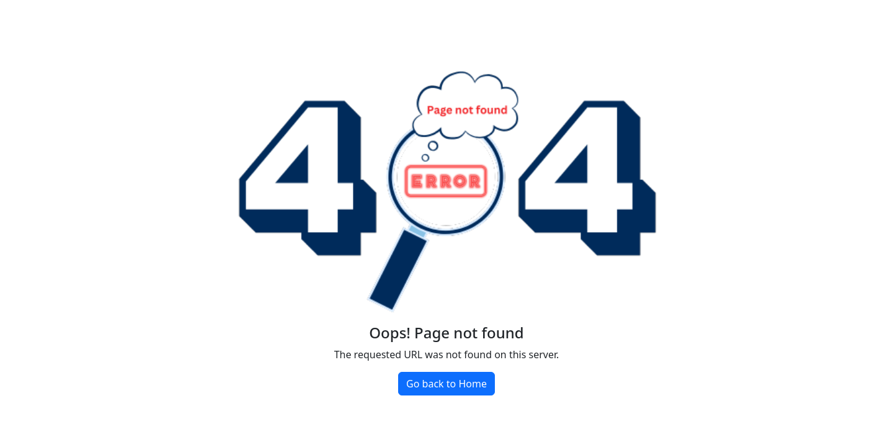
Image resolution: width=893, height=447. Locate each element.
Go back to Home (446, 384)
